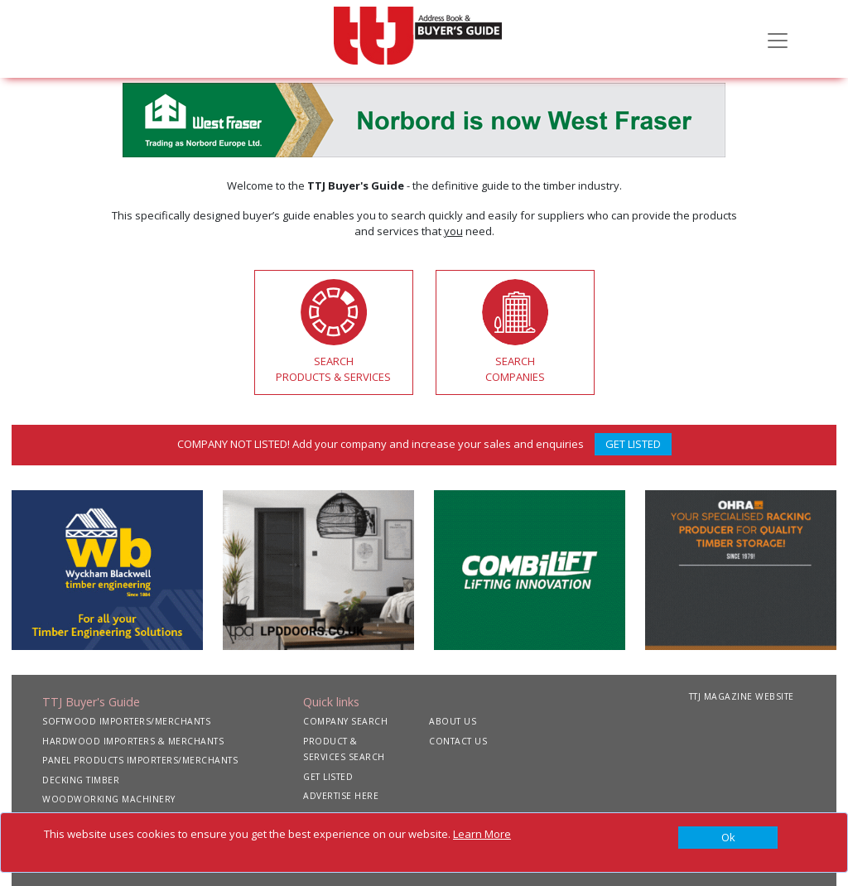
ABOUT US (452, 721)
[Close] (728, 838)
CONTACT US (458, 741)
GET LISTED (633, 443)
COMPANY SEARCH (345, 721)
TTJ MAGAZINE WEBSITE (741, 696)
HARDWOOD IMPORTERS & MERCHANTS (133, 741)
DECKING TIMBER (80, 780)
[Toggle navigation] (777, 39)
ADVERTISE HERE (340, 796)
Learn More (482, 833)
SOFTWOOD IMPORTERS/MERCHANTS (126, 721)
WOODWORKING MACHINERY (109, 799)
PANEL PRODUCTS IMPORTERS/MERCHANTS (140, 760)
